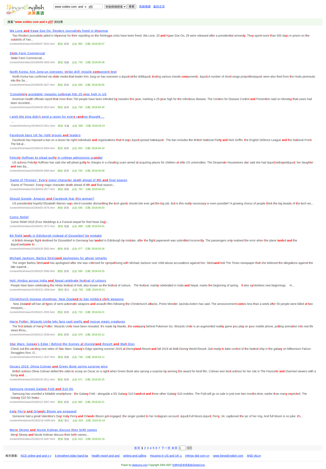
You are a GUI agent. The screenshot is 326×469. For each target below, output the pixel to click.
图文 (66, 289)
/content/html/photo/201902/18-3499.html (32, 420)
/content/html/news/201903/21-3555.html (32, 312)
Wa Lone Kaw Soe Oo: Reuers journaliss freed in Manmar (59, 30)
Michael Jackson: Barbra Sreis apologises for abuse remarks (58, 258)
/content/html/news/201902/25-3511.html (32, 379)
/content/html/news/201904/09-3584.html (32, 170)
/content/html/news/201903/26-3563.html (32, 248)
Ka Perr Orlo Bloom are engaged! (43, 411)
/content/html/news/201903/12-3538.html (32, 334)
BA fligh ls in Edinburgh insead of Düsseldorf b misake (56, 235)
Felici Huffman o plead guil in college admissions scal (56, 157)
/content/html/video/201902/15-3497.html (32, 439)
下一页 (166, 448)
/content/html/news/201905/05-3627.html (32, 84)
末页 (175, 448)
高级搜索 (145, 6)
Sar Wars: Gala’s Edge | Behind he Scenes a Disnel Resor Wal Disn (72, 344)
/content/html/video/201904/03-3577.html (32, 189)
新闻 (66, 43)
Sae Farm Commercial (27, 53)
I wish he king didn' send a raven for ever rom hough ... (57, 116)
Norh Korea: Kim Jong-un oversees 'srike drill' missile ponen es (63, 71)
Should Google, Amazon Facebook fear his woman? (52, 198)
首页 (137, 448)
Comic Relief (19, 217)
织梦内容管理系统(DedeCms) (188, 465)
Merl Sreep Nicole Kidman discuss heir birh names (53, 430)
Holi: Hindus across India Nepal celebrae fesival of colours (58, 280)
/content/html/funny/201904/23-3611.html (32, 125)
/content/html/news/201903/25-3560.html (32, 271)
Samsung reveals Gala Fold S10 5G (41, 389)
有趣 (66, 125)
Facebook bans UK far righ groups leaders (45, 135)
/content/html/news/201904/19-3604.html (32, 148)
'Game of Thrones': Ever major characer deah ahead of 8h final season (68, 180)
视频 (66, 62)
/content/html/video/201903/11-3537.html (32, 357)
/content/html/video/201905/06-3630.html (32, 62)
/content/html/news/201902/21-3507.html (32, 402)
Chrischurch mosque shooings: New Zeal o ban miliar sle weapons (67, 299)
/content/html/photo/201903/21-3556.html (32, 289)
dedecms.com (140, 465)
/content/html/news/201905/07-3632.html (32, 43)
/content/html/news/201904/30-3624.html (32, 107)
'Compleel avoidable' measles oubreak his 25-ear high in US (58, 94)
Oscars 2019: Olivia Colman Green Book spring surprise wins (58, 366)
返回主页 (159, 6)
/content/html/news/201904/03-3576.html (32, 207)
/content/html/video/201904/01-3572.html (32, 226)
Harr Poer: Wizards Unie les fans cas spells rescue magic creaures (67, 321)
